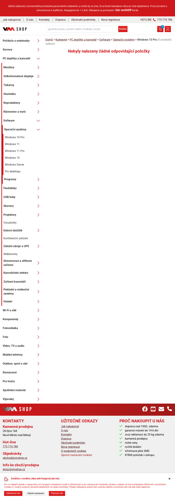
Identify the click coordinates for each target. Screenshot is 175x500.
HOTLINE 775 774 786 (156, 19)
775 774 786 (10, 446)
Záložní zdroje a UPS (22, 246)
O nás (29, 19)
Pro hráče (22, 381)
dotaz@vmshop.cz (14, 469)
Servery (22, 50)
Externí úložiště (22, 230)
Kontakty (44, 19)
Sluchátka (22, 94)
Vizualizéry (10, 222)
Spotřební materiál (22, 390)
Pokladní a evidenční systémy (22, 291)
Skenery (22, 206)
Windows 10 (12, 157)
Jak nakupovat (12, 19)
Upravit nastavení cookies (76, 455)
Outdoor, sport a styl (22, 364)
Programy (22, 179)
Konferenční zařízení (15, 238)
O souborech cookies (73, 451)
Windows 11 (12, 144)
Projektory (22, 215)
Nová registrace (110, 19)
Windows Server (14, 164)
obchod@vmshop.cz (15, 458)
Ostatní (22, 301)
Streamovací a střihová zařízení (22, 263)
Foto (22, 337)
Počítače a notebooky (22, 41)
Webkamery (10, 254)
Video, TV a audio (22, 346)
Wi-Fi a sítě (22, 310)
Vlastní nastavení (35, 493)
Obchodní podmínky (83, 19)
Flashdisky (22, 188)
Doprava (60, 19)
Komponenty (22, 319)
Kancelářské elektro (22, 273)
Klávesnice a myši (22, 112)
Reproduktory (22, 103)
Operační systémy (22, 129)
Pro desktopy (13, 171)
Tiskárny (22, 85)
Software (22, 121)
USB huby (22, 197)
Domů (49, 39)
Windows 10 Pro (14, 137)
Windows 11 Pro (14, 151)
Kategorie (61, 39)
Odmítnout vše (13, 493)
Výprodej (22, 399)
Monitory (22, 67)
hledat (123, 29)
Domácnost (22, 372)
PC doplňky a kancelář (22, 58)
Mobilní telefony (22, 355)
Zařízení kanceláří (22, 282)
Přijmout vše (57, 493)
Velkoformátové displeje (22, 76)
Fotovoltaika (22, 328)
